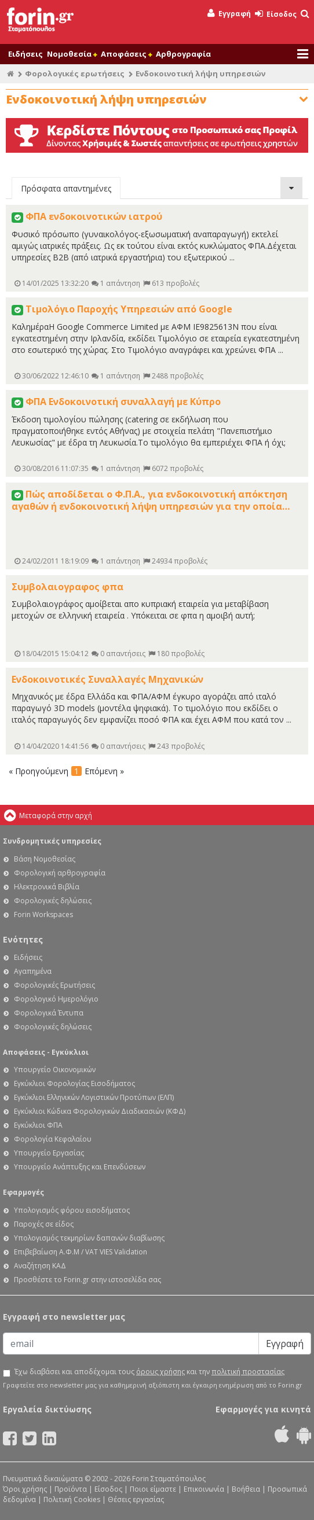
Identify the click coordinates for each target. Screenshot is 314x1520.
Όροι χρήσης (25, 1489)
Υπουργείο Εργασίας (49, 1153)
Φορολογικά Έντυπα (48, 1013)
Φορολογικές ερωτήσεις (75, 73)
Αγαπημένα (33, 971)
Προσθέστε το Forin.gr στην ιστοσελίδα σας (87, 1280)
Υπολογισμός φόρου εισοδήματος (72, 1210)
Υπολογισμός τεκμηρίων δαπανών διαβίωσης (89, 1238)
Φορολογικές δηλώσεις (53, 901)
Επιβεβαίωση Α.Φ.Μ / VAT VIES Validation (80, 1252)
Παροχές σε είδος (44, 1224)
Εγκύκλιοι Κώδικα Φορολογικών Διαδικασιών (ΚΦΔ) (99, 1111)
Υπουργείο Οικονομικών (55, 1069)
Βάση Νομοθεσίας (44, 859)
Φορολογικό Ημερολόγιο (56, 999)
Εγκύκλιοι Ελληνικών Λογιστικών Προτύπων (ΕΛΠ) (94, 1097)
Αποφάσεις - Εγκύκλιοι (46, 1052)
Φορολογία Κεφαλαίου (53, 1139)
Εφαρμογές (23, 1192)
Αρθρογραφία (183, 54)
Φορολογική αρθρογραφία (59, 873)
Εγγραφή (229, 14)
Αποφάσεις (126, 54)
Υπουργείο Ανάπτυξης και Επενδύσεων (79, 1167)
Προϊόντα (70, 1489)
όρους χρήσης (160, 1372)
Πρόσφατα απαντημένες (66, 188)
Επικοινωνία (204, 1489)
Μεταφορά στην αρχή (55, 815)
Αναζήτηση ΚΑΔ (40, 1266)
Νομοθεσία (72, 54)
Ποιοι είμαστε (153, 1489)
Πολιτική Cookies (71, 1499)
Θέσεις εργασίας (136, 1499)
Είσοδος (276, 14)
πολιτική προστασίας (247, 1372)
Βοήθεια (246, 1489)
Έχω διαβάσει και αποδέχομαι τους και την (149, 1372)
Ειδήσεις (25, 54)
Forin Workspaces (43, 914)
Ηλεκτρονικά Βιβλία (46, 887)
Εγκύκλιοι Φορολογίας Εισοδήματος (74, 1083)
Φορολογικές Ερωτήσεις (54, 985)
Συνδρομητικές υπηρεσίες (52, 841)
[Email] (131, 1344)
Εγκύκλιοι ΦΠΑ (38, 1125)
